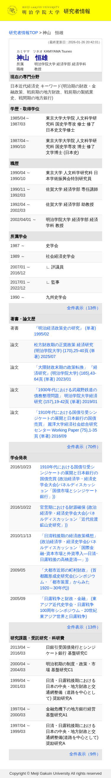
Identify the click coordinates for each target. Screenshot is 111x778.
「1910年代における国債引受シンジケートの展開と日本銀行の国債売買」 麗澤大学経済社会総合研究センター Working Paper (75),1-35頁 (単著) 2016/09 (65, 424)
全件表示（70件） (84, 446)
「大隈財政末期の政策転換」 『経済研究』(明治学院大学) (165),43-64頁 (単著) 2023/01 (65, 373)
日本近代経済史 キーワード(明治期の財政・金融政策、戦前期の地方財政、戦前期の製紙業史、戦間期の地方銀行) (53, 92)
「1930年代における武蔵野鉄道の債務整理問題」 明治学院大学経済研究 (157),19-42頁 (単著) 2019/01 (65, 395)
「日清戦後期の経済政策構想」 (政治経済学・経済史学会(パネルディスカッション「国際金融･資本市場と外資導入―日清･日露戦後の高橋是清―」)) (69, 547)
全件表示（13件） (84, 308)
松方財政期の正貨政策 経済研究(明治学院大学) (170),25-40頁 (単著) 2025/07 (64, 350)
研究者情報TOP (23, 32)
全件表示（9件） (85, 754)
